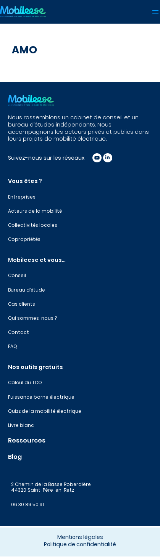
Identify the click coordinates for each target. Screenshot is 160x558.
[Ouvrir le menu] (155, 11)
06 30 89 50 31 (27, 504)
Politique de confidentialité (80, 544)
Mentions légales (80, 537)
